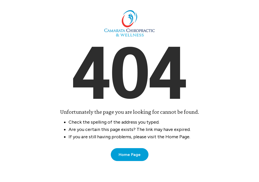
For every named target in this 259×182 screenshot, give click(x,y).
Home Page (130, 154)
